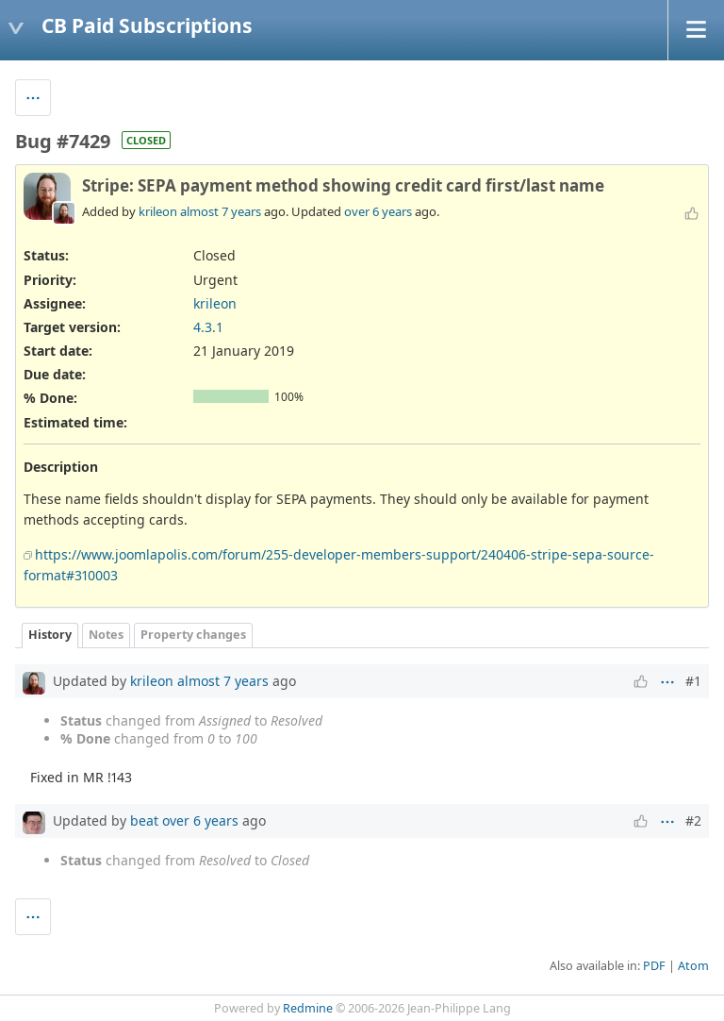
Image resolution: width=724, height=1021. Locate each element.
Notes (106, 635)
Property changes (193, 635)
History (50, 635)
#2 (693, 820)
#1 (693, 681)
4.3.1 (208, 327)
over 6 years (378, 211)
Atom (693, 966)
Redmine (308, 1008)
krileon (158, 211)
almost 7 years (220, 211)
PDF (654, 966)
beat (144, 820)
